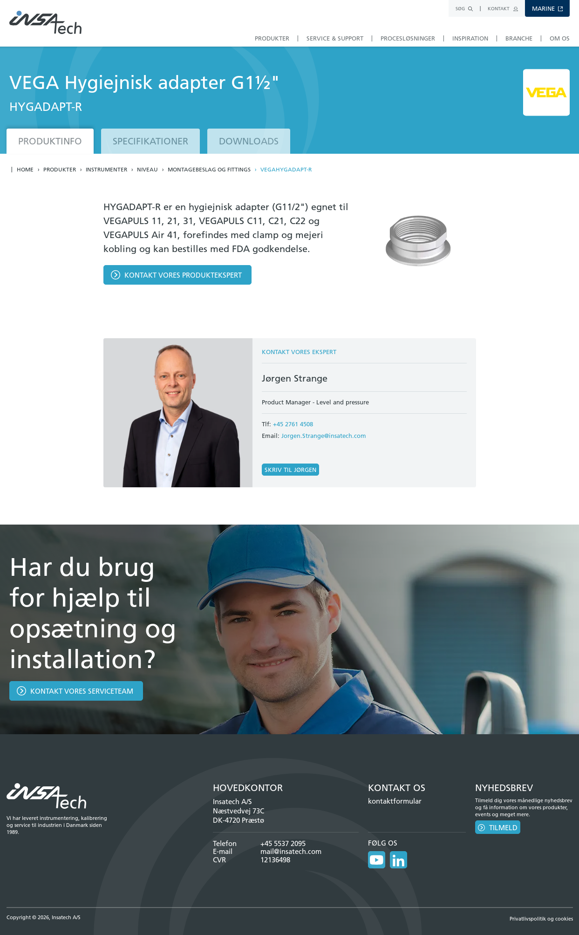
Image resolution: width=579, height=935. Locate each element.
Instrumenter (106, 169)
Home (25, 169)
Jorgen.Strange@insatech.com (323, 435)
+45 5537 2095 (283, 843)
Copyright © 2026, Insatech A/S (44, 916)
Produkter (59, 169)
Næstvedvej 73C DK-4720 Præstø (238, 815)
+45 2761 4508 (293, 424)
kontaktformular (395, 801)
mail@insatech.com (290, 851)
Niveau (147, 169)
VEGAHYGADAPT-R (286, 169)
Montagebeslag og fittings (209, 169)
